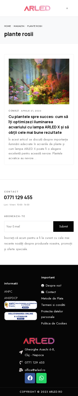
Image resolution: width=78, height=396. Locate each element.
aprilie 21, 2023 (31, 110)
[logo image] (37, 8)
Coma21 (14, 110)
